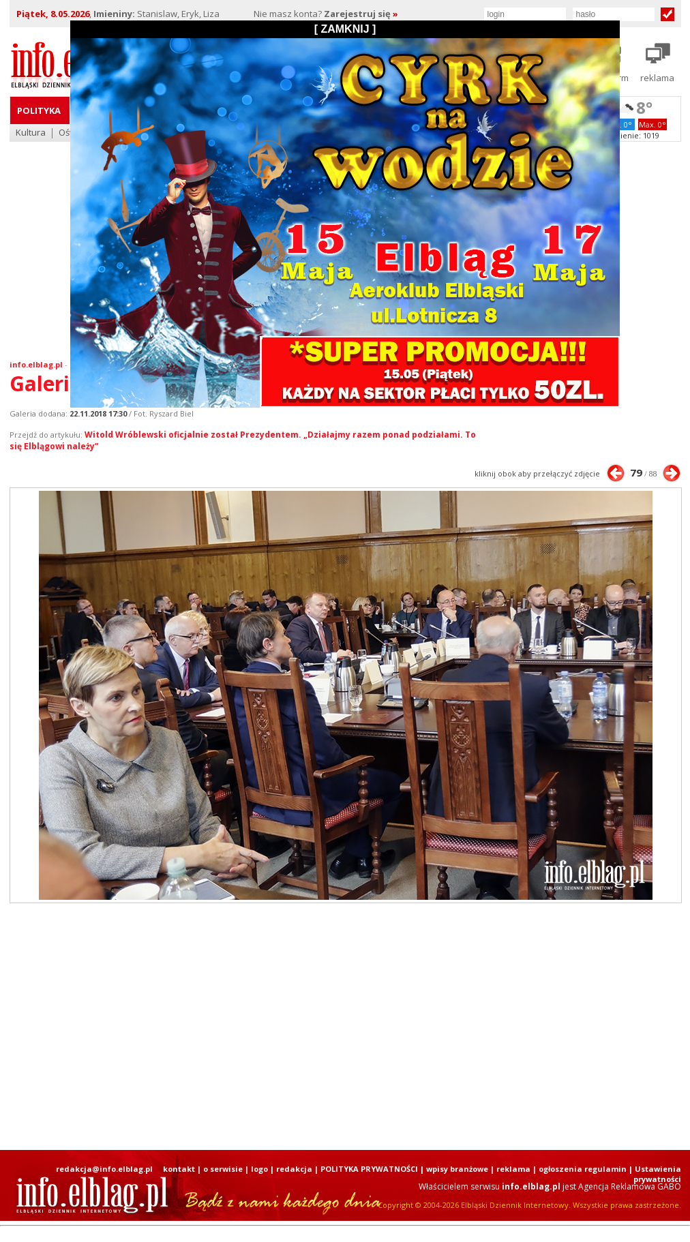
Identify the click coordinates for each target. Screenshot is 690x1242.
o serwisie (223, 1169)
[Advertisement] (327, 1026)
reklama (513, 1169)
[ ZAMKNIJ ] (345, 29)
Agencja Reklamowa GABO (629, 1186)
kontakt (179, 1169)
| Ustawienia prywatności (655, 1174)
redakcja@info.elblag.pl (104, 1169)
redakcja (294, 1169)
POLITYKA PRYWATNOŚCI (369, 1169)
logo (259, 1169)
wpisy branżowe (457, 1169)
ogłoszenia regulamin (583, 1169)
